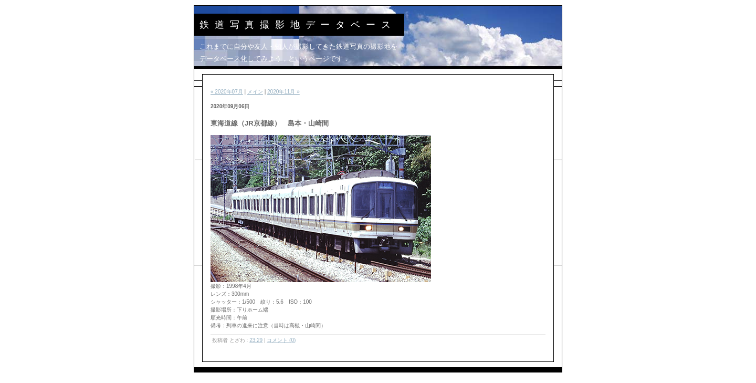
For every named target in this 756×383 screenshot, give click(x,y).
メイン (255, 92)
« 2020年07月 (227, 92)
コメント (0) (281, 340)
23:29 (255, 340)
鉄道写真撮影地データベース (298, 24)
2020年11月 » (283, 92)
